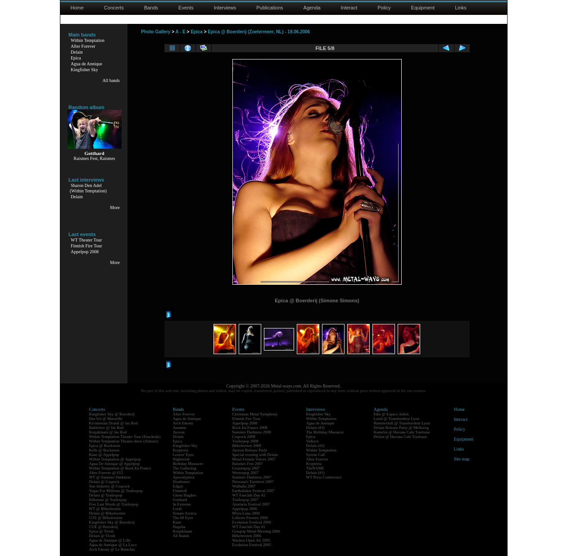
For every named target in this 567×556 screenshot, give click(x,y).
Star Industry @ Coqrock (109, 486)
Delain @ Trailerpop (105, 495)
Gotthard (180, 499)
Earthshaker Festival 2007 (253, 490)
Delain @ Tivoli (102, 535)
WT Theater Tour (86, 239)
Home (77, 7)
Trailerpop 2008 (245, 441)
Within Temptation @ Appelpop (115, 459)
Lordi (177, 508)
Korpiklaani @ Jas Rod (108, 432)
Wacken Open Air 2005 (251, 540)
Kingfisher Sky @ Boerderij (112, 414)
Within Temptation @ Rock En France (120, 468)
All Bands (181, 535)
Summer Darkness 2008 (252, 432)
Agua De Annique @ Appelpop (114, 463)
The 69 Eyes (183, 517)
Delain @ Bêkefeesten (107, 513)
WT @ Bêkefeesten (105, 508)
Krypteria (180, 450)
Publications (269, 7)
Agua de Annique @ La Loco (113, 544)
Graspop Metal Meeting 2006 (256, 531)
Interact (349, 7)
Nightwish (181, 459)
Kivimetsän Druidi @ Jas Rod (113, 423)
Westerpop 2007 (245, 472)
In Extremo (182, 504)
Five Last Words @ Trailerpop (113, 504)
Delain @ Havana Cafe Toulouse (400, 436)
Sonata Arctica (185, 513)
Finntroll (180, 490)
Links (461, 7)
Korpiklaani (182, 531)
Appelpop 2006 (245, 508)
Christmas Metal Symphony (255, 414)
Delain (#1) (315, 472)
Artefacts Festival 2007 (251, 504)
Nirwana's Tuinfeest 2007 (253, 481)
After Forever (83, 46)
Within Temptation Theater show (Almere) (124, 441)
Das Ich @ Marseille (106, 418)
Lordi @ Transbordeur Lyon (397, 418)
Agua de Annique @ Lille (110, 540)
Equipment (423, 7)
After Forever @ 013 (106, 472)
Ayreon (179, 432)
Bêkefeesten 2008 (246, 445)
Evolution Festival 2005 (252, 544)
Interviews (225, 7)
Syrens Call (315, 454)
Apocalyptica (184, 477)
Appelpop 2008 (85, 251)
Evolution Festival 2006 (252, 522)
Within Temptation (87, 40)
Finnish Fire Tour (86, 245)
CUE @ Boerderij (103, 526)
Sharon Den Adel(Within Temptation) (88, 188)
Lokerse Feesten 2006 (250, 517)
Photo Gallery (155, 31)
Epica (76, 57)
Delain (77, 52)
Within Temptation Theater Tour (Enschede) (125, 436)
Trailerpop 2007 (245, 499)
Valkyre (312, 441)
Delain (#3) (315, 427)
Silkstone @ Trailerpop (108, 499)
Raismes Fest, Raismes (94, 158)
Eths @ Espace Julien (391, 414)
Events (186, 7)
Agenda (312, 7)
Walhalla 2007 (244, 486)
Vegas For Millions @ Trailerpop (116, 490)
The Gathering (184, 468)
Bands (151, 7)
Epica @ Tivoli (101, 531)
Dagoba (179, 526)
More (115, 207)
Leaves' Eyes (183, 454)
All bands (111, 80)
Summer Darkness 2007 (252, 477)
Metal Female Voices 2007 (254, 459)
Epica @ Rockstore (105, 445)
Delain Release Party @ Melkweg (401, 427)
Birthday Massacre (188, 463)
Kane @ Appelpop (104, 454)
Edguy (178, 486)
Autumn (179, 427)
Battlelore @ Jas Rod (106, 427)
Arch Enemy (183, 423)
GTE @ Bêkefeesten (105, 517)
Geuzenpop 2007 (246, 468)
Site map (462, 458)
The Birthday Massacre (325, 432)
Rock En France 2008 (250, 427)
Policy (383, 7)
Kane (177, 522)
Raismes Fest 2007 (247, 463)
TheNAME (315, 468)
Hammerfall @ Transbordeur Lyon (402, 423)
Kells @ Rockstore (104, 450)
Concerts (114, 7)
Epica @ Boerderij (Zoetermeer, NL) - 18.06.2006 (259, 31)
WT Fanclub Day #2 (249, 495)
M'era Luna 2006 (246, 513)
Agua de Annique (86, 63)
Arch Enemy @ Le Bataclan (112, 549)
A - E (180, 31)
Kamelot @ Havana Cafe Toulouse (402, 432)
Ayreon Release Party (250, 450)
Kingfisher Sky (84, 69)
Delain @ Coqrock (104, 481)
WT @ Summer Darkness (110, 477)
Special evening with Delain (255, 454)
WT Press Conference (324, 477)
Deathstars (181, 481)
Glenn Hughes (184, 495)
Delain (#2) (315, 445)
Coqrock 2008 (243, 436)
